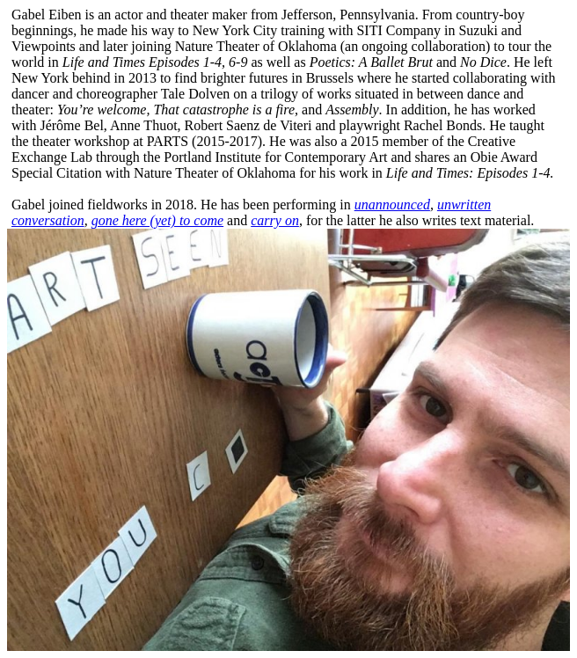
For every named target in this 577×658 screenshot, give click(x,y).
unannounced (392, 204)
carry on (275, 220)
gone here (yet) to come (157, 220)
